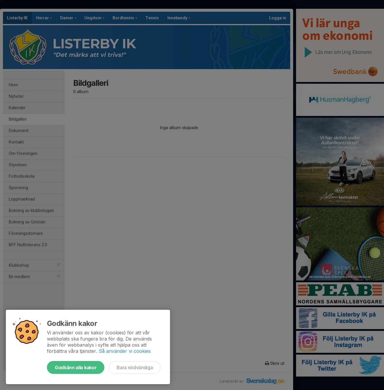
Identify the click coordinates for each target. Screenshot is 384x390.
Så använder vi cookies (125, 351)
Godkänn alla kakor (75, 367)
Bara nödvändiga (135, 367)
